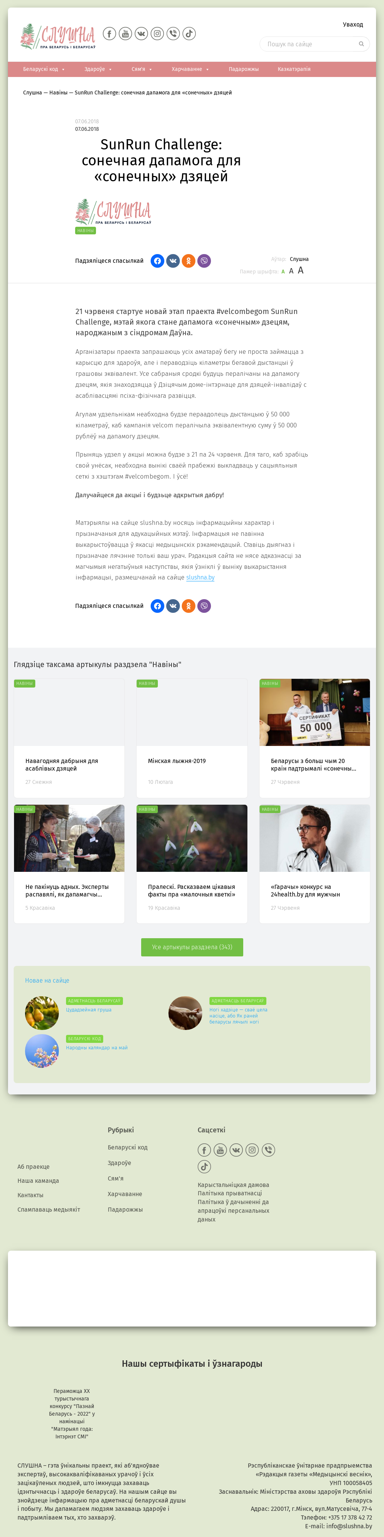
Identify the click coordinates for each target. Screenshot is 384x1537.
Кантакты (30, 1157)
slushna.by (200, 578)
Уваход (353, 24)
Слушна (299, 260)
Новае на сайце (47, 982)
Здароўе (99, 70)
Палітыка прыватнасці (230, 1155)
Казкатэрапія (294, 71)
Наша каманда (38, 1142)
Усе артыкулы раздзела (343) (192, 948)
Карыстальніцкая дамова (233, 1146)
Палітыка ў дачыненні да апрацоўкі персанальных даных (233, 1172)
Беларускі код (44, 70)
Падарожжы (244, 71)
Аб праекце (33, 1128)
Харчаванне (191, 70)
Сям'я (142, 70)
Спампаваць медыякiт (48, 1172)
